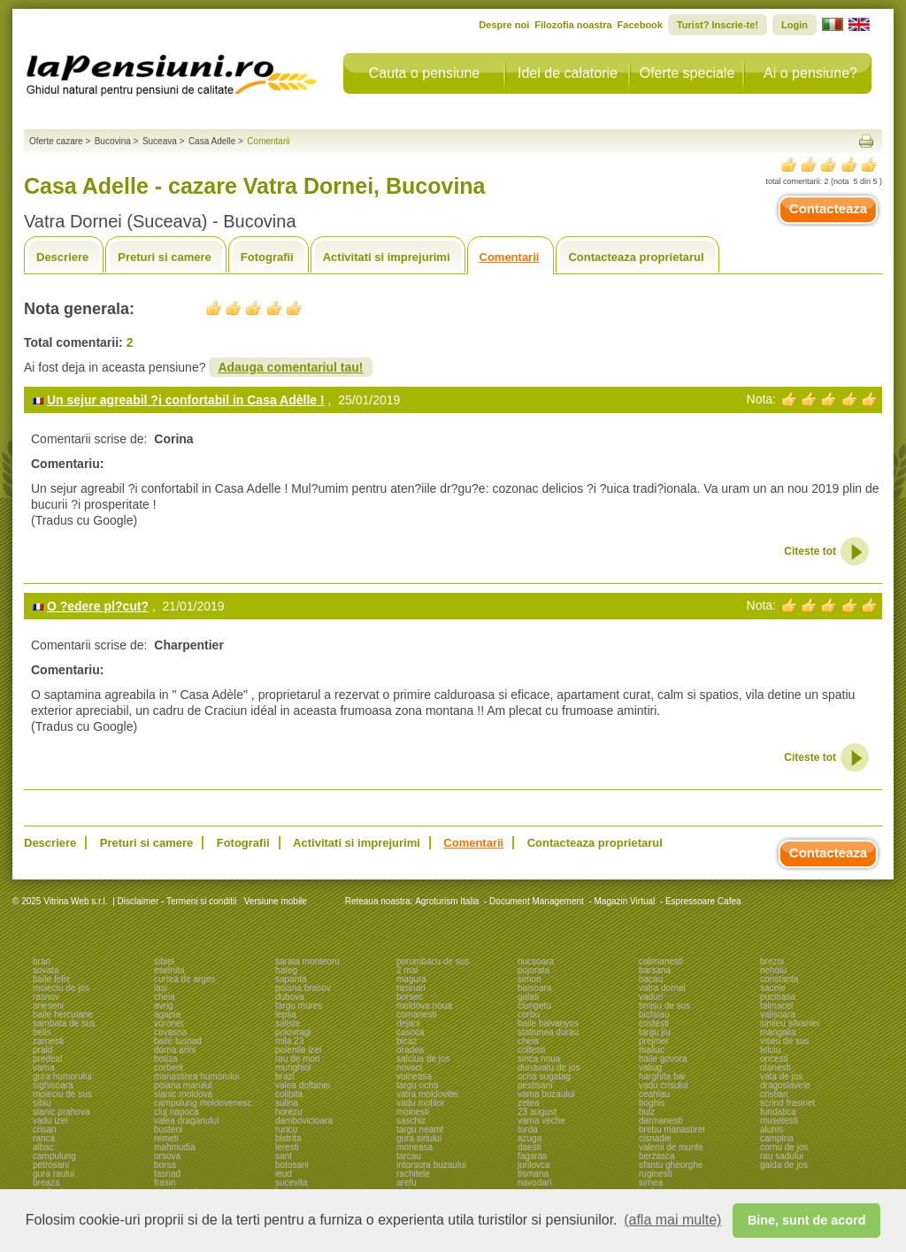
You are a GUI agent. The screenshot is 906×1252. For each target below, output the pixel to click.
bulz (647, 1112)
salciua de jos (423, 1059)
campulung (54, 1156)
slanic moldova (183, 1094)
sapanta (291, 979)
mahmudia (175, 1147)
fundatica (778, 1112)
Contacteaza (828, 208)
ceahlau (654, 1094)
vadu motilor (420, 1103)
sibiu (42, 1103)
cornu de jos (784, 1147)
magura (411, 979)
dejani (408, 1023)
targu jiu (655, 1032)
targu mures (298, 1005)
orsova (167, 1156)
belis (42, 1032)
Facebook (640, 24)
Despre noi (504, 24)
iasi (160, 988)
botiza (166, 1059)
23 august (537, 1112)
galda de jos (784, 1165)
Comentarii (510, 257)
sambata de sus (64, 1023)
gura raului (53, 1174)
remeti (166, 1138)
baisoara (534, 988)
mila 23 (289, 1041)
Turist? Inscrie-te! (717, 24)
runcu (286, 1129)
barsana (655, 970)
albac (43, 1147)
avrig (163, 1005)
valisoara (777, 1014)
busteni (168, 1129)
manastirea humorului (196, 1076)
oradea (410, 1050)
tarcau (408, 1156)
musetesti (779, 1120)
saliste (287, 1023)
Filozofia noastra (572, 24)
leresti (287, 1147)
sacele (773, 988)
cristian (774, 1094)
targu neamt (419, 1129)
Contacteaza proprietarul (635, 257)
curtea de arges (185, 979)
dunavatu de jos (549, 1067)
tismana (533, 1174)
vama (43, 1067)
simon (529, 979)
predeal (47, 1059)
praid (42, 1050)
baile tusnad (178, 1041)
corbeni (168, 1067)
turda (528, 1129)
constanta (779, 979)
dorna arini (175, 1050)
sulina (286, 1103)
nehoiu (773, 970)
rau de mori (297, 1059)
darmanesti (660, 1120)
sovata (45, 970)
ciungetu (534, 1005)
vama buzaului (546, 1094)
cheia (164, 997)
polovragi (293, 1032)
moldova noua (424, 1005)
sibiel (164, 961)
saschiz (411, 1120)
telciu (770, 1050)
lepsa (285, 1014)
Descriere (62, 257)
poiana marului (183, 1085)
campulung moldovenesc (203, 1103)
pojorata (533, 970)
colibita (289, 1094)
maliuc (651, 1050)
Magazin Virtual (625, 901)
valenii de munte (671, 1147)
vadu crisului (663, 1085)
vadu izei (50, 1120)
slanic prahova (61, 1112)
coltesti (531, 1050)
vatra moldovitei (427, 1094)
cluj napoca (176, 1112)
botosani (292, 1165)
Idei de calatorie (568, 73)
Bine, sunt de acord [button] (807, 1220)
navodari (534, 1182)
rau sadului (781, 1156)
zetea (528, 1103)
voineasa (414, 1076)
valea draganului (186, 1120)
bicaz (406, 1041)
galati (528, 997)
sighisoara (53, 1085)
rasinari (411, 988)
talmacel (776, 1005)
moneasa (414, 1147)
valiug (650, 1067)
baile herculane (63, 1014)
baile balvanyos (548, 1023)
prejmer (654, 1041)
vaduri (651, 997)
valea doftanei (302, 1085)
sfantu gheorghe (671, 1165)
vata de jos (781, 1076)
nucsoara (536, 961)
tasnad (167, 1174)
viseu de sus (785, 1041)
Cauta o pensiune (424, 73)
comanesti (416, 1014)
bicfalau (654, 1014)
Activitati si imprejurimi (386, 257)
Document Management (536, 901)
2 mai (407, 970)
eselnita (169, 970)
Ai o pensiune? (810, 73)
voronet (168, 1023)
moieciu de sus (62, 1094)
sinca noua (539, 1059)
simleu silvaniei (789, 1023)
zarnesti (48, 1041)
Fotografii (267, 257)
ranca (44, 1138)
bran (41, 961)
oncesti (774, 1059)
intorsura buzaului (431, 1165)
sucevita (291, 1182)
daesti (529, 1147)
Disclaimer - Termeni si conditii (177, 901)
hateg (286, 970)
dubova (289, 997)
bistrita (288, 1138)
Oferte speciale (687, 73)
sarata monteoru (307, 961)
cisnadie (655, 1138)
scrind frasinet (787, 1103)
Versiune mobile (274, 901)
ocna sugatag (544, 1076)
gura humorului (62, 1076)
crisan (45, 1129)
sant (283, 1156)
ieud (283, 1174)
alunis (771, 1129)
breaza (46, 1182)
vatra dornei (662, 988)
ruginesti (655, 1174)
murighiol (293, 1067)
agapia (167, 1014)
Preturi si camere (164, 257)
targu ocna (417, 1085)
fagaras (532, 1156)
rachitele (413, 1174)
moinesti (412, 1112)
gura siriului (418, 1138)
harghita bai (662, 1076)
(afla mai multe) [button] (672, 1219)
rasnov (46, 997)
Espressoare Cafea (703, 901)
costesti (654, 1023)
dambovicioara (304, 1120)
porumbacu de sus (432, 961)
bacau (651, 979)
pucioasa (777, 997)
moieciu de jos (61, 988)
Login (794, 24)
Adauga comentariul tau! (290, 367)
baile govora (663, 1059)
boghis (651, 1103)
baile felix (51, 979)
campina (777, 1138)
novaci (409, 1067)
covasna (170, 1032)
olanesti (775, 1067)
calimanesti (661, 961)
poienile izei (298, 1050)
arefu (406, 1182)
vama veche (541, 1120)
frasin (164, 1182)
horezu (289, 1112)
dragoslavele (785, 1085)
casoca (410, 1032)
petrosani (51, 1165)
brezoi (772, 961)
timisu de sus (664, 1005)
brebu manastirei (671, 1129)
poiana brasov (303, 988)
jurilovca (534, 1165)
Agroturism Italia (447, 901)
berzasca (657, 1156)
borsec (409, 997)
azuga (529, 1138)
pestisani (535, 1085)
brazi (285, 1076)
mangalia (778, 1032)
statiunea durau (548, 1032)
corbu (529, 1014)
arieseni (48, 1005)
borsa (165, 1165)
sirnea (651, 1182)
